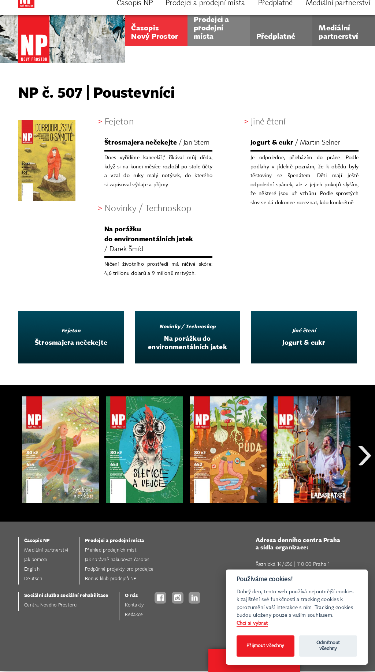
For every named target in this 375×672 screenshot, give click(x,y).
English (32, 569)
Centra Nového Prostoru (50, 605)
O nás (131, 595)
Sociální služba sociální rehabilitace (66, 595)
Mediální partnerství (46, 550)
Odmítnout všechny (328, 646)
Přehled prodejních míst (111, 550)
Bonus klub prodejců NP (111, 578)
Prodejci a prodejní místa (114, 540)
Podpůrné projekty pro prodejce (119, 569)
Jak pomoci (35, 559)
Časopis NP (37, 540)
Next (364, 482)
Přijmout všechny (265, 645)
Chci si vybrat (252, 623)
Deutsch (33, 578)
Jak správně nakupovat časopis (117, 559)
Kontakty (134, 605)
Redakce (134, 614)
